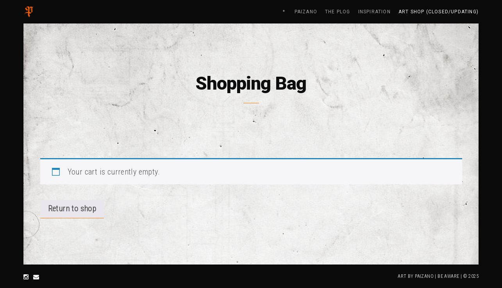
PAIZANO (306, 11)
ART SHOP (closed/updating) (438, 11)
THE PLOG (337, 11)
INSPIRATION (374, 11)
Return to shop (72, 208)
